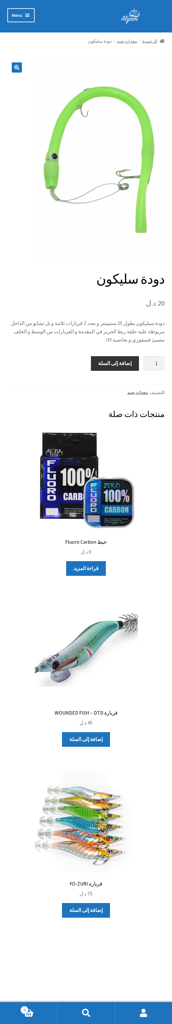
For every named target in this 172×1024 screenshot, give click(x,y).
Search (85, 1013)
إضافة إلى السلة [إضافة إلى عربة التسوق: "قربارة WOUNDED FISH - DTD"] (86, 739)
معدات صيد (127, 41)
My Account (143, 1013)
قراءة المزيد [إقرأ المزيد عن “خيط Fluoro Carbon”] (86, 568)
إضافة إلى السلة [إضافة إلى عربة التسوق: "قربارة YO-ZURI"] (86, 910)
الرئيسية (149, 41)
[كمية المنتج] (154, 363)
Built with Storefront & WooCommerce (80, 987)
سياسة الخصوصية (146, 987)
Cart (38, 1008)
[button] (17, 67)
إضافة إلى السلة (115, 363)
